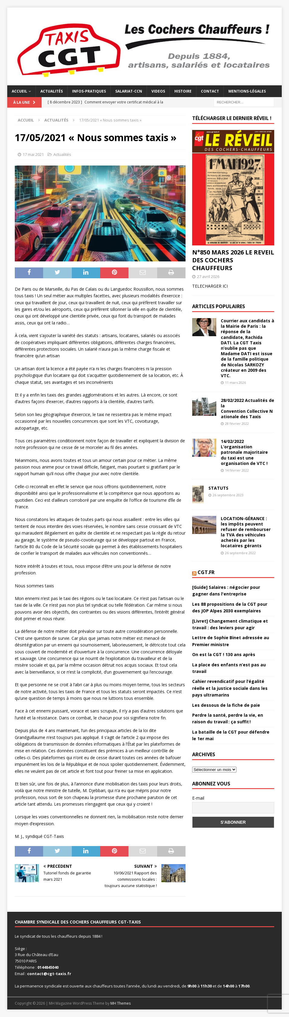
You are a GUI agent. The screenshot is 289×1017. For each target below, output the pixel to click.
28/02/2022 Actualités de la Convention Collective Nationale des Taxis (247, 408)
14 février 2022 (237, 470)
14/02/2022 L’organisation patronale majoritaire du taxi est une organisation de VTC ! (244, 452)
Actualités (51, 91)
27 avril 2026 (208, 276)
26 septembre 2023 (228, 495)
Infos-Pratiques (89, 91)
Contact (210, 91)
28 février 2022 (237, 423)
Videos (158, 91)
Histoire (183, 91)
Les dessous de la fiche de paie (226, 705)
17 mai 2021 (33, 154)
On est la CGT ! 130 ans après (223, 654)
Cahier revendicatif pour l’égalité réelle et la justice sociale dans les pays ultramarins (230, 688)
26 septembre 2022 (240, 553)
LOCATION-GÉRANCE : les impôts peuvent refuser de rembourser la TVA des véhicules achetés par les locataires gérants (246, 532)
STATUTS (218, 488)
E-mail (198, 798)
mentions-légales (247, 91)
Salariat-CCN (128, 91)
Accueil (19, 91)
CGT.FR (206, 572)
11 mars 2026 (235, 382)
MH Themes (120, 1003)
